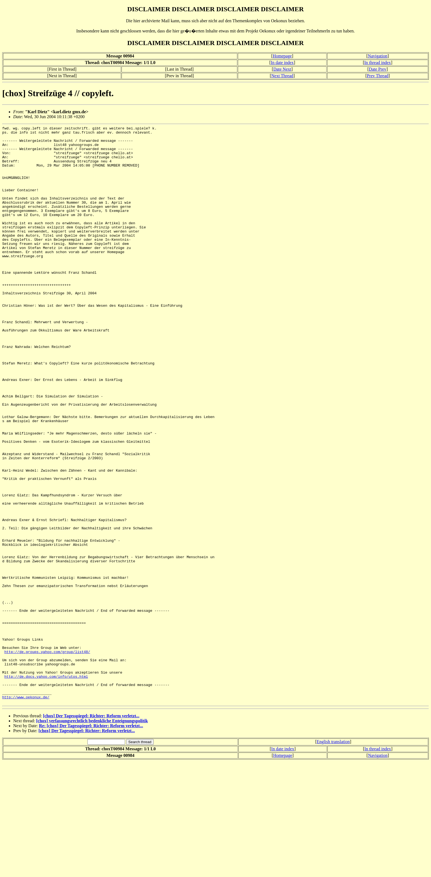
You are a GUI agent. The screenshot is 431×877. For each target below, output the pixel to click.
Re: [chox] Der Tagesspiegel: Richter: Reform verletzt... (91, 841)
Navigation (377, 56)
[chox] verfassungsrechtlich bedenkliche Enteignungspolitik (92, 836)
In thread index (377, 62)
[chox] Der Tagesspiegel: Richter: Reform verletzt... (91, 831)
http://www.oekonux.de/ (25, 811)
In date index (282, 62)
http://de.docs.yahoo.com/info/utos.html (46, 786)
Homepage (282, 56)
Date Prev (377, 69)
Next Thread (282, 75)
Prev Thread (377, 75)
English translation (333, 857)
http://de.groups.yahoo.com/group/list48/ (47, 757)
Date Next (282, 69)
